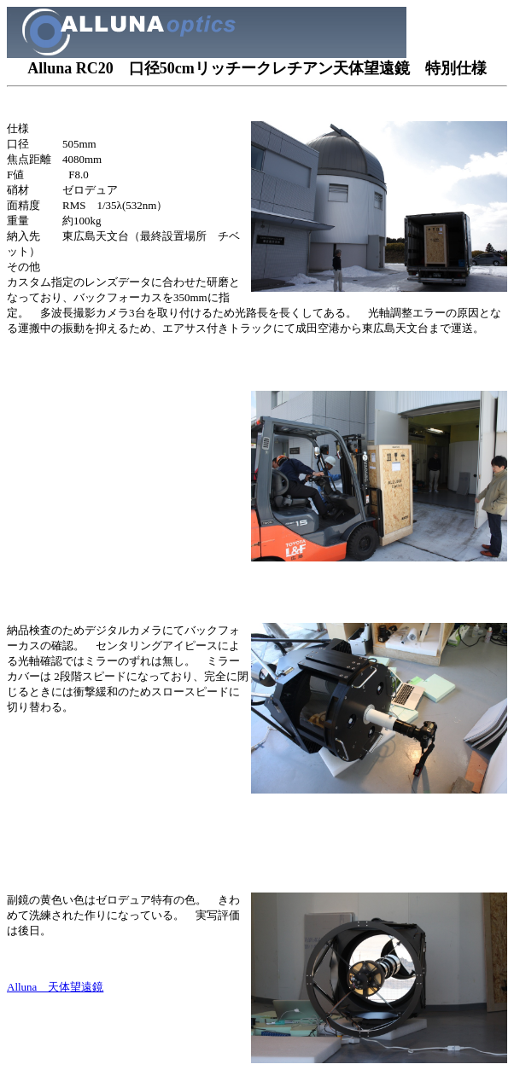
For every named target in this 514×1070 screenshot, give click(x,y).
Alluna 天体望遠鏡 (55, 986)
